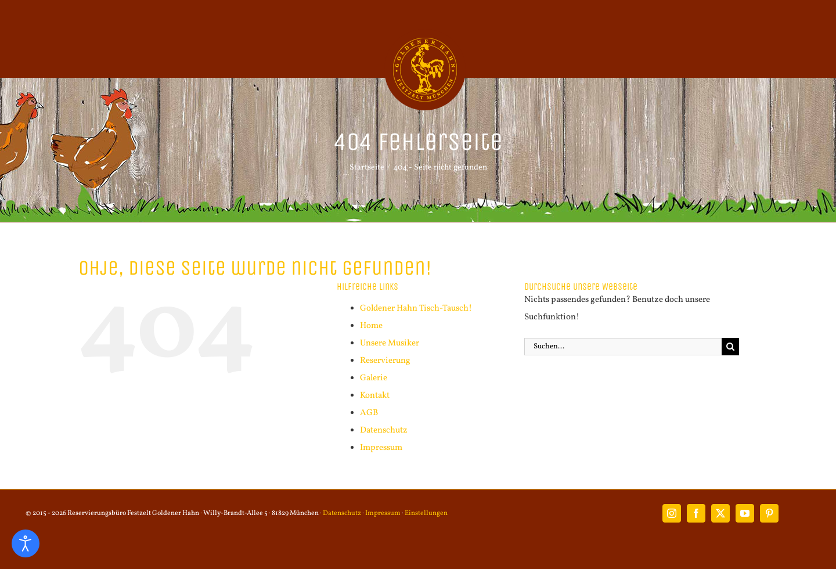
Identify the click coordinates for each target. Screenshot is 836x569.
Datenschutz (384, 430)
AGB (369, 413)
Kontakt (375, 396)
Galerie (373, 378)
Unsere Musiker (389, 343)
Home (371, 326)
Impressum (381, 448)
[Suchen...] (623, 346)
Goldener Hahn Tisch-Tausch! (416, 308)
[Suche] (730, 346)
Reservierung (385, 361)
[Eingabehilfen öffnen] (25, 543)
